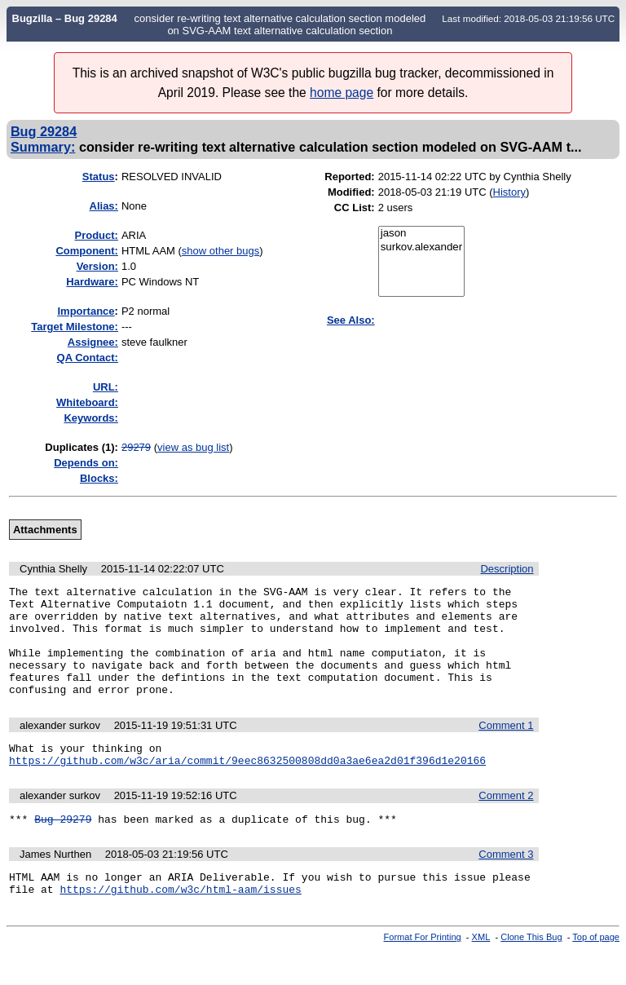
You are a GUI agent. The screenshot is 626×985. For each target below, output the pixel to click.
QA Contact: (87, 357)
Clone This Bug (531, 971)
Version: (97, 266)
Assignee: (93, 342)
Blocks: (99, 478)
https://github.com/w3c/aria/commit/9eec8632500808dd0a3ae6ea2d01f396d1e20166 (247, 787)
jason (422, 234)
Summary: (43, 146)
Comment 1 (505, 747)
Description (506, 569)
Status (98, 176)
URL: (105, 387)
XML (481, 971)
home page (341, 92)
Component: (86, 251)
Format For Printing (422, 971)
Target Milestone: (74, 326)
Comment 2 (505, 822)
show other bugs (220, 251)
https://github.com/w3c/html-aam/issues (180, 923)
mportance (85, 311)
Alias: (104, 206)
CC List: (354, 207)
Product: (95, 235)
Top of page (595, 971)
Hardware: (92, 282)
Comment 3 (505, 883)
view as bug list (193, 447)
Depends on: (86, 463)
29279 (136, 447)
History (509, 192)
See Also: (351, 320)
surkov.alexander (422, 247)
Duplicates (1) (79, 447)
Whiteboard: (87, 402)
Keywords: (90, 418)
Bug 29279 (62, 848)
